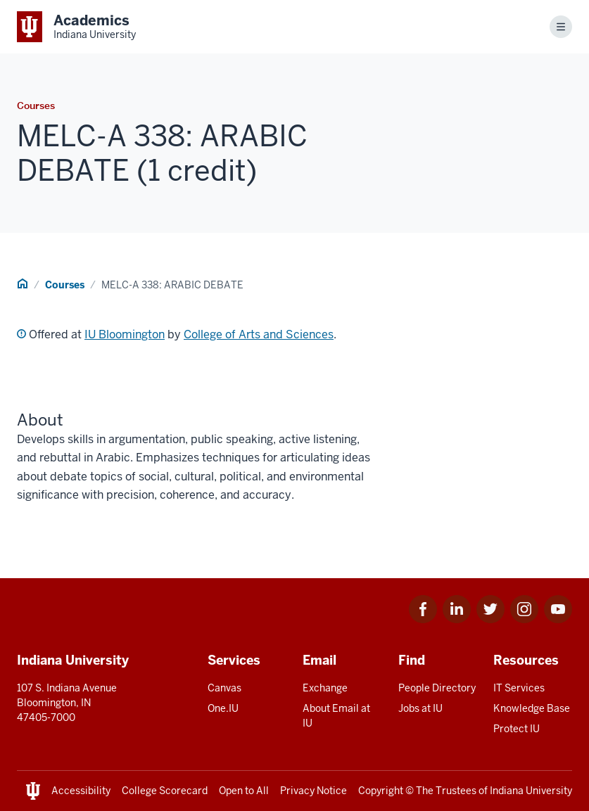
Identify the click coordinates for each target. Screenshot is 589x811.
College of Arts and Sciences (259, 334)
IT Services (519, 688)
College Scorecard (165, 790)
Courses (64, 285)
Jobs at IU (420, 708)
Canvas (224, 688)
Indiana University (531, 790)
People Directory (437, 688)
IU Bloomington (124, 334)
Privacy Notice (313, 790)
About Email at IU (336, 715)
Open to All (244, 790)
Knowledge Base (531, 708)
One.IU (223, 708)
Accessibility (80, 790)
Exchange (325, 688)
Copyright (380, 790)
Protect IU (516, 728)
